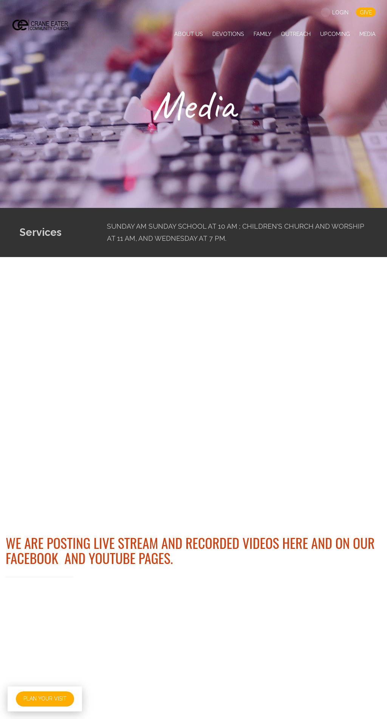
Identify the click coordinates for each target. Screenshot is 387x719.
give (366, 12)
